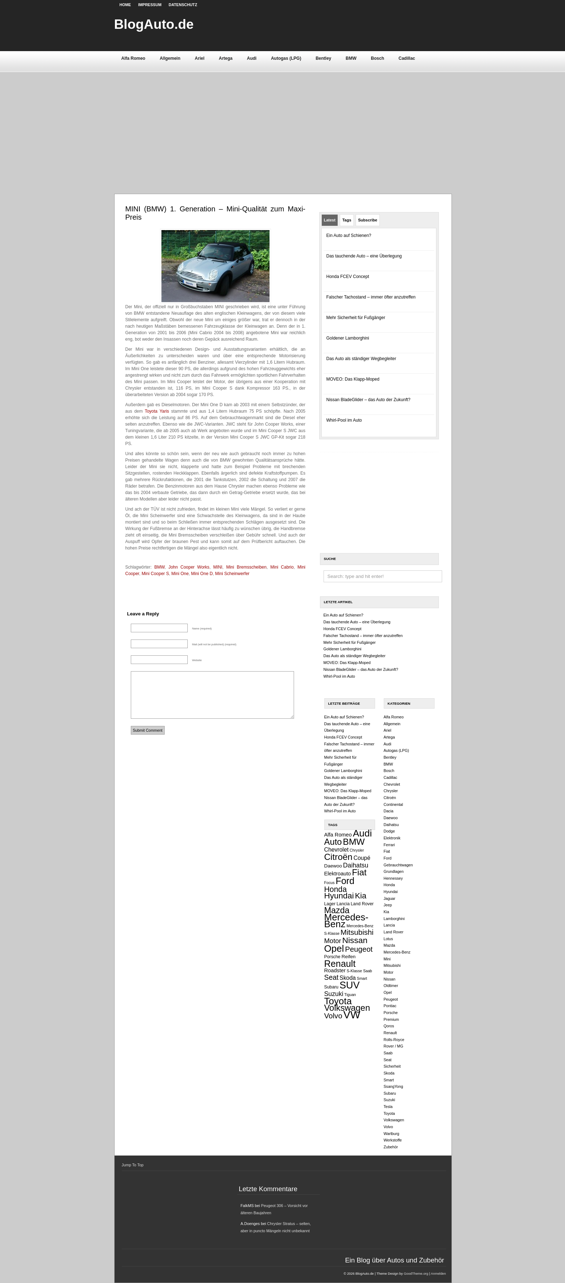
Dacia (388, 811)
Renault (340, 964)
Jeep (388, 905)
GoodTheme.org (416, 1273)
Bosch (377, 58)
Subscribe (367, 220)
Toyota (338, 1001)
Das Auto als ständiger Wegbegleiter (361, 358)
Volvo (333, 1015)
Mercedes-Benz (346, 920)
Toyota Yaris (157, 411)
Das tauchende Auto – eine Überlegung (364, 256)
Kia (360, 895)
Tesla (388, 1106)
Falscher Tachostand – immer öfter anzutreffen (371, 297)
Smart (362, 978)
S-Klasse (354, 971)
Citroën (338, 857)
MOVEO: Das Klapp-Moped (352, 379)
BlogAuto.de (154, 24)
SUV (349, 985)
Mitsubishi (357, 932)
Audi (252, 58)
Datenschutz (183, 5)
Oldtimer (391, 985)
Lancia (343, 903)
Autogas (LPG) (286, 58)
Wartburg (391, 1133)
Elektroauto (337, 873)
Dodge (389, 831)
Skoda (347, 978)
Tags (346, 220)
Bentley (323, 58)
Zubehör (391, 1147)
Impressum (149, 5)
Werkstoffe (393, 1140)
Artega (225, 58)
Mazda (337, 910)
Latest (329, 220)
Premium (391, 1019)
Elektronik (392, 838)
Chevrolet (336, 850)
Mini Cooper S (155, 573)
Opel (334, 948)
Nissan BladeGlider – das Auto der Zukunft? (368, 399)
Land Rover (362, 903)
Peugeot (359, 949)
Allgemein (170, 58)
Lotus (388, 939)
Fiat (359, 872)
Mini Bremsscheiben (246, 567)
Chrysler (357, 850)
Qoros (389, 1026)
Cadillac (407, 58)
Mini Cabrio (282, 567)
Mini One (180, 573)
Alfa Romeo (133, 58)
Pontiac (390, 1006)
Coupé (361, 858)
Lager (330, 903)
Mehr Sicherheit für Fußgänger (355, 317)
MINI (217, 567)
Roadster (335, 970)
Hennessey (393, 878)
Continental (393, 804)
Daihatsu (355, 865)
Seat (331, 977)
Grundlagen (394, 871)
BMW (351, 58)
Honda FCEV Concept (347, 276)
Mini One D (202, 573)
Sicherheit (392, 1066)
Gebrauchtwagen (398, 865)
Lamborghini (394, 918)
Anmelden (438, 1273)
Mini (387, 959)
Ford (345, 881)
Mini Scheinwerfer (232, 573)
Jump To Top (133, 1165)
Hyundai (339, 895)
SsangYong (393, 1086)
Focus (329, 882)
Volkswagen (347, 1008)
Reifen (349, 956)
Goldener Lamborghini (347, 338)
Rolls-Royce (394, 1039)
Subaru (331, 987)
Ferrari (389, 845)
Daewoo (333, 866)
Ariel (200, 58)
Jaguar (390, 898)
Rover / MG (393, 1046)
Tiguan (350, 994)
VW (351, 1014)
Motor (332, 941)
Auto (333, 842)
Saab (367, 971)
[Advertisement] (282, 125)
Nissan (355, 940)
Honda (335, 889)
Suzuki (333, 993)
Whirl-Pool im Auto (344, 420)
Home (125, 5)
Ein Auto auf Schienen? (349, 235)
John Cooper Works (188, 567)
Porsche (332, 956)
